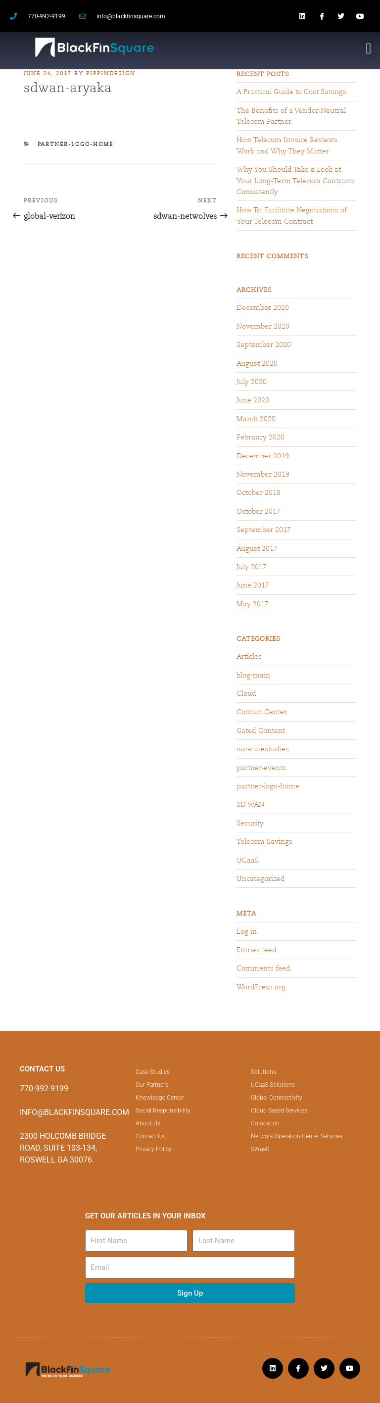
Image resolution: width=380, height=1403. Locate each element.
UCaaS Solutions (273, 1084)
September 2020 (264, 344)
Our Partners (152, 1084)
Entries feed (257, 949)
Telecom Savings (264, 841)
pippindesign (111, 73)
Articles (249, 656)
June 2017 (253, 585)
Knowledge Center (160, 1097)
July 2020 (252, 381)
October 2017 (259, 511)
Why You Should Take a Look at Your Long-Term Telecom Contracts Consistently (296, 180)
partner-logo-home (76, 144)
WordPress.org (261, 986)
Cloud (246, 693)
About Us (148, 1123)
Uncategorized (261, 878)
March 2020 (256, 418)
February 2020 (261, 437)
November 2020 (263, 326)
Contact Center (262, 711)
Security (250, 823)
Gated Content (261, 730)
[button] (368, 48)
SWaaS (260, 1149)
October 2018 (259, 492)
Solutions (263, 1071)
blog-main (253, 675)
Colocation (265, 1123)
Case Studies (153, 1071)
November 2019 (263, 474)
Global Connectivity (276, 1097)
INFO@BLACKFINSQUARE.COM (74, 1112)
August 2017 (257, 548)
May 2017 (253, 603)
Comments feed (263, 968)
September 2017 (264, 529)
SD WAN (250, 804)
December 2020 (263, 307)
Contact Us (150, 1136)
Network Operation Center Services (296, 1136)
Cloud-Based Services (279, 1110)
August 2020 (257, 363)
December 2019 (263, 455)
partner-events (261, 767)
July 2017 (252, 566)
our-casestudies (263, 748)
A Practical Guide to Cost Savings (291, 91)
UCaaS (248, 860)
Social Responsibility (163, 1110)
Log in (247, 931)
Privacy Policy (154, 1149)
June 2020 (253, 399)
